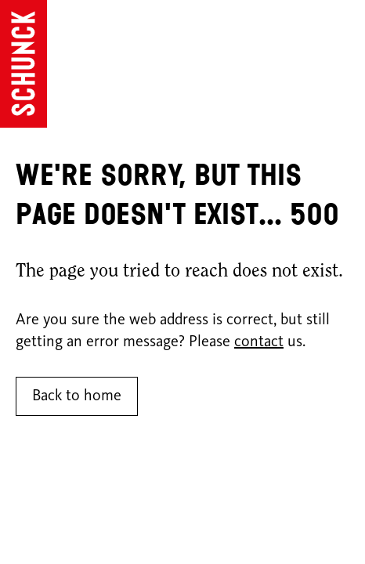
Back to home (76, 396)
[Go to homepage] (23, 64)
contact (259, 342)
